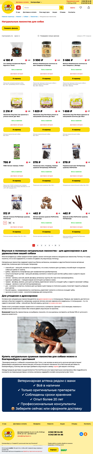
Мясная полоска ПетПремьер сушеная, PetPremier (16, 217)
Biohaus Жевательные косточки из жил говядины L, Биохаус (75, 64)
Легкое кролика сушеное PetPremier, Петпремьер (46, 217)
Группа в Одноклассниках (85, 434)
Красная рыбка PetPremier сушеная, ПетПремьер (75, 217)
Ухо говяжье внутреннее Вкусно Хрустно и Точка (14, 64)
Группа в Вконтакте (81, 434)
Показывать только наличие (49, 36)
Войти (72, 8)
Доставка (22, 2)
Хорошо (53, 450)
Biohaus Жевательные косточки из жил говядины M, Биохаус (45, 64)
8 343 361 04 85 (86, 3)
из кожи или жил (55, 303)
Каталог (18, 7)
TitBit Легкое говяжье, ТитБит (13, 166)
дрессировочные (45, 299)
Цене (16, 36)
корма (56, 366)
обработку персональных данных (32, 451)
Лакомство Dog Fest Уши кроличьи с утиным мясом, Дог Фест (16, 115)
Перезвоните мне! (72, 1)
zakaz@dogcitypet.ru (24, 436)
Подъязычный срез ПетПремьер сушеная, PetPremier (74, 166)
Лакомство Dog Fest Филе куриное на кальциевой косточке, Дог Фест (76, 115)
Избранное (80, 8)
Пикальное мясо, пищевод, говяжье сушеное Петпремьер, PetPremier (45, 166)
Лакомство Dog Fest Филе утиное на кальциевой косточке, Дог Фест (45, 115)
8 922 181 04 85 (86, 1)
